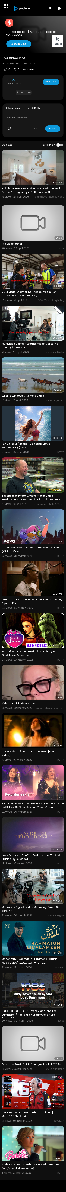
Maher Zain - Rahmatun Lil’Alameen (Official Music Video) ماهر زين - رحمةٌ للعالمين (30, 960)
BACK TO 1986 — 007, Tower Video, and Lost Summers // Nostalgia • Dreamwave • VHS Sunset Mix (30, 1014)
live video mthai (12, 243)
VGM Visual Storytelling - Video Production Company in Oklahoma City (29, 293)
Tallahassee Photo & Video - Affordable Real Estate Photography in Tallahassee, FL (31, 190)
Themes (57, 41)
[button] (59, 8)
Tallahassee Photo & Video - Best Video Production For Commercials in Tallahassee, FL (31, 497)
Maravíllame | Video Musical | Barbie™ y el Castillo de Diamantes (28, 653)
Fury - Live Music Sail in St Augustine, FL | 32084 (31, 1064)
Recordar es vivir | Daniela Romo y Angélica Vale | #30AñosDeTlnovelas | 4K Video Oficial (33, 805)
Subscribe (51, 81)
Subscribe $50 (19, 44)
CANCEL (36, 128)
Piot (11, 80)
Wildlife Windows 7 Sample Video (23, 396)
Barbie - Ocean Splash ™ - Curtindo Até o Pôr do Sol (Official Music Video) (33, 1166)
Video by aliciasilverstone (18, 703)
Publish (52, 128)
